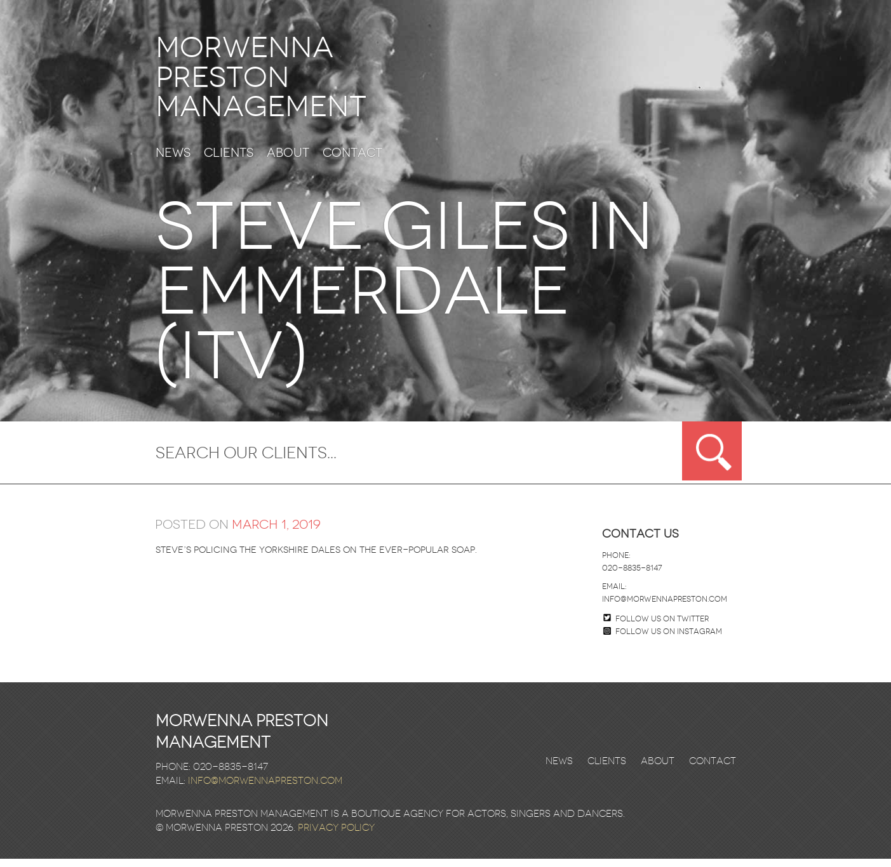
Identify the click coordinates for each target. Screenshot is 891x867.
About (288, 161)
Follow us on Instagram (662, 639)
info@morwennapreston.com (664, 607)
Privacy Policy (336, 836)
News (173, 161)
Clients (228, 161)
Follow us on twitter (662, 627)
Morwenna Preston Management (277, 81)
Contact (352, 161)
